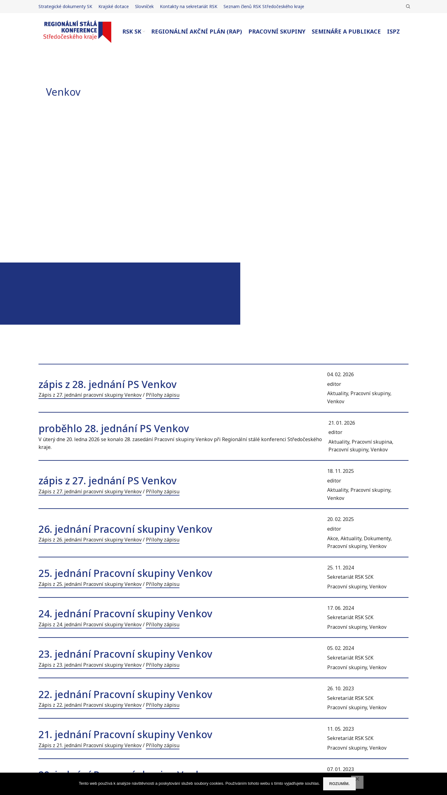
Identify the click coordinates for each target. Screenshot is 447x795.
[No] (357, 782)
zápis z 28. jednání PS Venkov (107, 384)
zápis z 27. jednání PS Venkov (107, 480)
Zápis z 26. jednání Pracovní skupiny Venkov (90, 539)
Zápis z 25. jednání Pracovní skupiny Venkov (90, 584)
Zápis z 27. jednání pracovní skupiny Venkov (90, 394)
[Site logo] (77, 31)
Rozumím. (339, 783)
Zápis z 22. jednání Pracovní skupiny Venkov (90, 704)
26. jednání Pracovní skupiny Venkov (125, 529)
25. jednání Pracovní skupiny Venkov (125, 573)
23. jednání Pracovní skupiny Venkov (125, 653)
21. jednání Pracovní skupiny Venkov (125, 734)
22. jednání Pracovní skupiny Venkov (125, 694)
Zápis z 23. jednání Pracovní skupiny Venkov (90, 664)
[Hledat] (407, 6)
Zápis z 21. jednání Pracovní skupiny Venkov (90, 745)
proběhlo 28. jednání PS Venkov (113, 428)
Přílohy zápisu (162, 394)
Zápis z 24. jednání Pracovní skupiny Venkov (90, 624)
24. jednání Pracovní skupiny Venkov (125, 613)
